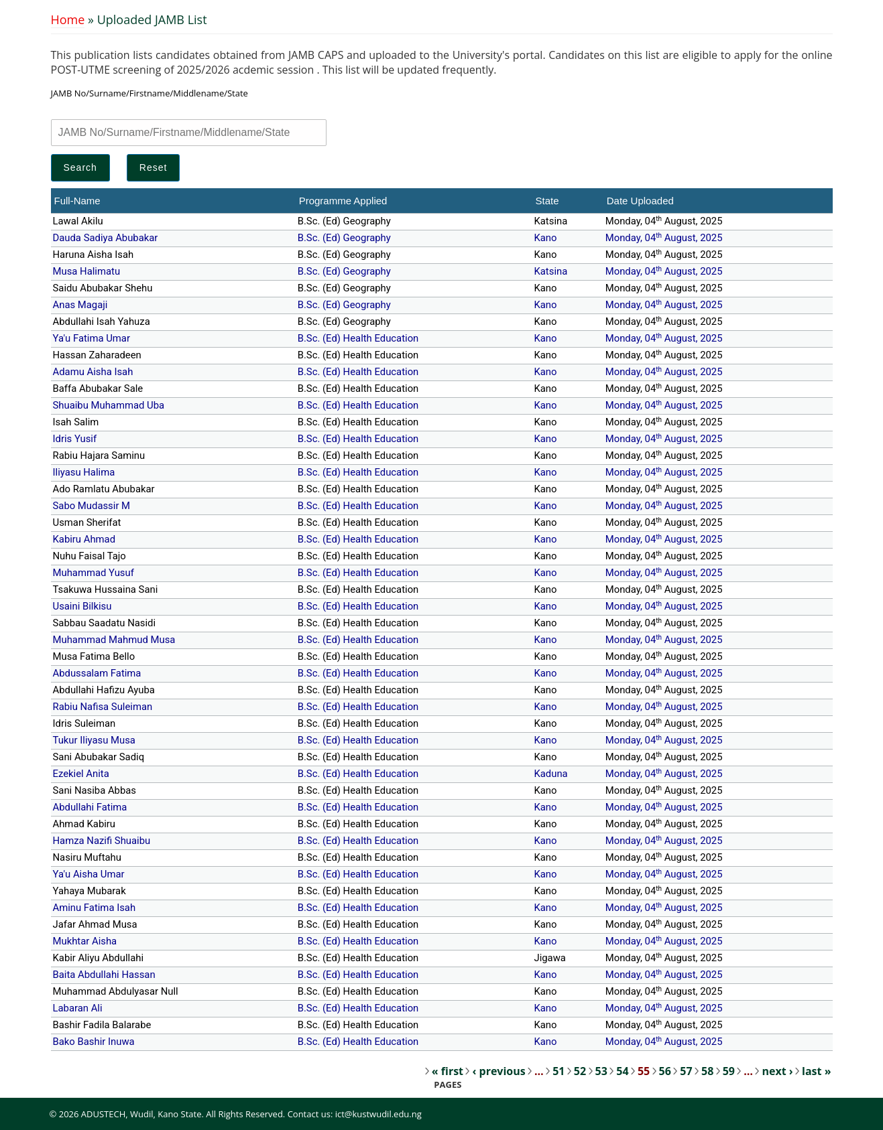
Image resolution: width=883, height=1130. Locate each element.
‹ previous (498, 1071)
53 (601, 1071)
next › (777, 1071)
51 (558, 1071)
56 (665, 1071)
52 (580, 1071)
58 (707, 1071)
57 (686, 1071)
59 (729, 1071)
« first (447, 1071)
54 (622, 1071)
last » (816, 1071)
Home (68, 19)
